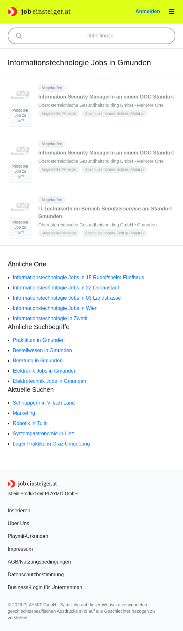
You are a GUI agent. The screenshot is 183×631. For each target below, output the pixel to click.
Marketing (24, 413)
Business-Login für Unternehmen (45, 587)
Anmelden (147, 11)
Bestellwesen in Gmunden (42, 350)
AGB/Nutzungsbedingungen (39, 561)
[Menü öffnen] (171, 11)
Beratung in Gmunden (38, 360)
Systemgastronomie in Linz (43, 433)
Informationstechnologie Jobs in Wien (55, 308)
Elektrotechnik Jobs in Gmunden (49, 381)
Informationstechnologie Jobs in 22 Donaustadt (66, 287)
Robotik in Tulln (30, 423)
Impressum (20, 549)
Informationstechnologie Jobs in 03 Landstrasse (67, 298)
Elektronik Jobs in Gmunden (45, 371)
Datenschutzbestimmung (36, 574)
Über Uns (18, 523)
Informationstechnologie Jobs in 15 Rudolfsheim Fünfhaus (78, 277)
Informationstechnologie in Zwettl (50, 318)
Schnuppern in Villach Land (44, 403)
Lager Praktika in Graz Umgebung (51, 443)
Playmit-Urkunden (28, 536)
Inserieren (19, 510)
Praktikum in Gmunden (39, 340)
